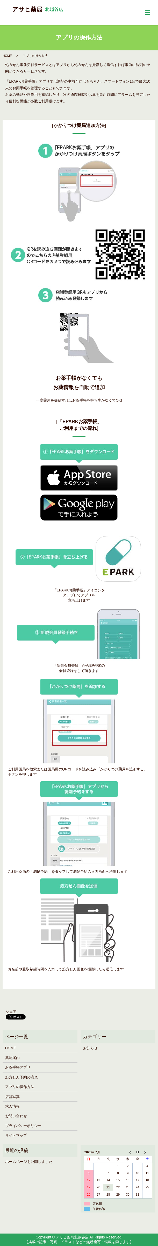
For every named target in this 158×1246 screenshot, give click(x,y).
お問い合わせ (16, 1116)
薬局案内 (12, 1058)
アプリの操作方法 (19, 1087)
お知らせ (90, 1048)
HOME (7, 56)
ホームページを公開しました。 (30, 1162)
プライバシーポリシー (23, 1126)
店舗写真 (12, 1097)
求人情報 (12, 1106)
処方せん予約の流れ (21, 1077)
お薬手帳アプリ (18, 1067)
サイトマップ (16, 1135)
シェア (11, 1011)
